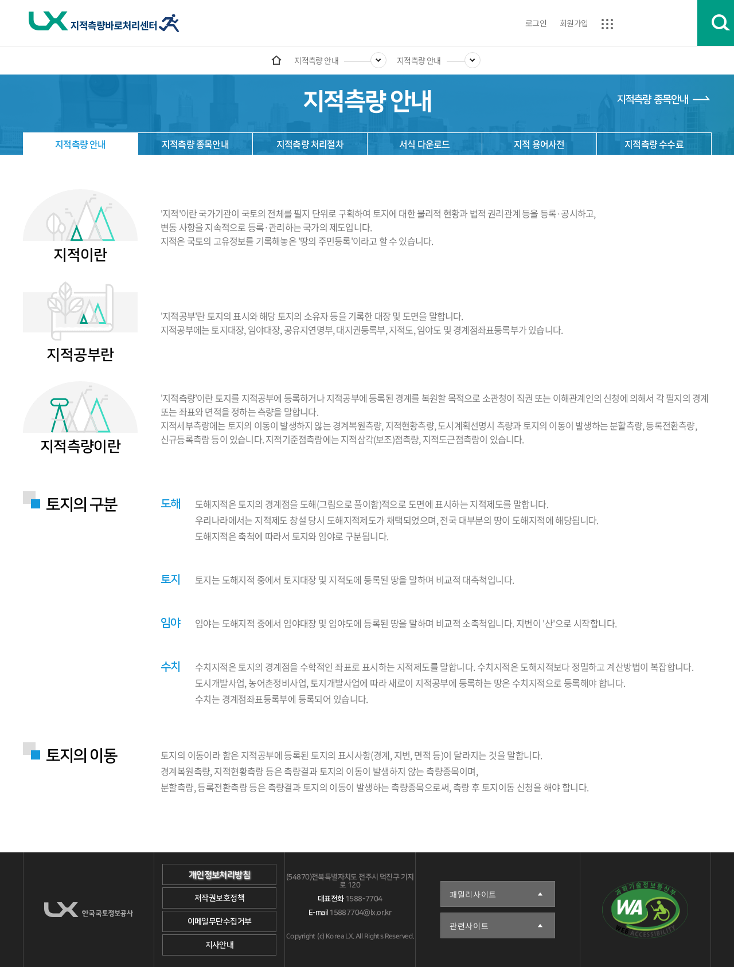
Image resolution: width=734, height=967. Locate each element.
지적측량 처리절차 (309, 144)
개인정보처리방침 (219, 875)
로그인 (535, 23)
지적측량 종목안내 (652, 99)
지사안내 (219, 945)
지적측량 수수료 (654, 144)
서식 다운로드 (424, 144)
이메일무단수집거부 (220, 921)
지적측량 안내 (316, 60)
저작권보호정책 (219, 898)
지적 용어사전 (539, 144)
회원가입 (574, 23)
